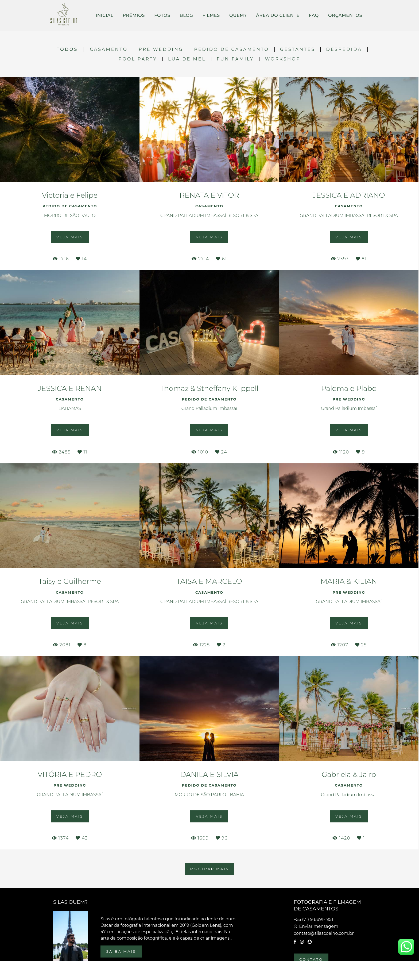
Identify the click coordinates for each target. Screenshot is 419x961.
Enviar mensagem (318, 926)
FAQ (314, 15)
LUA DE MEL (187, 59)
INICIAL (104, 15)
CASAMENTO (109, 49)
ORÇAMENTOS (345, 15)
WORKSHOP (282, 59)
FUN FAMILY (235, 59)
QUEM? (238, 15)
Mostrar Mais (209, 869)
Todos (67, 49)
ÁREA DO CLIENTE (278, 15)
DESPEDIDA (344, 49)
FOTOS (162, 15)
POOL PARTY (137, 59)
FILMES (211, 15)
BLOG (186, 15)
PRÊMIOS (134, 15)
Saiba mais (121, 951)
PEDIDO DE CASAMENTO (231, 49)
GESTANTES (297, 49)
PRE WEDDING (161, 49)
